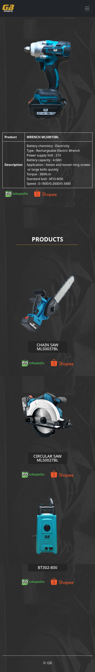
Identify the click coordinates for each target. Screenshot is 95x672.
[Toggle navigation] (87, 8)
